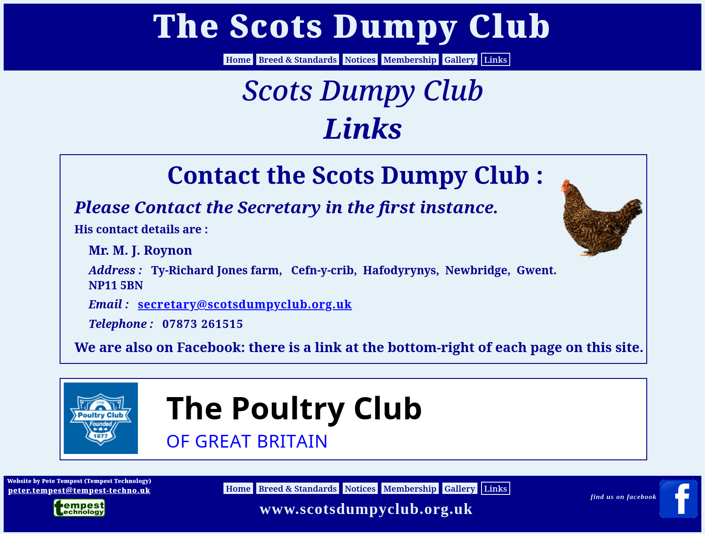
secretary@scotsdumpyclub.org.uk (245, 304)
